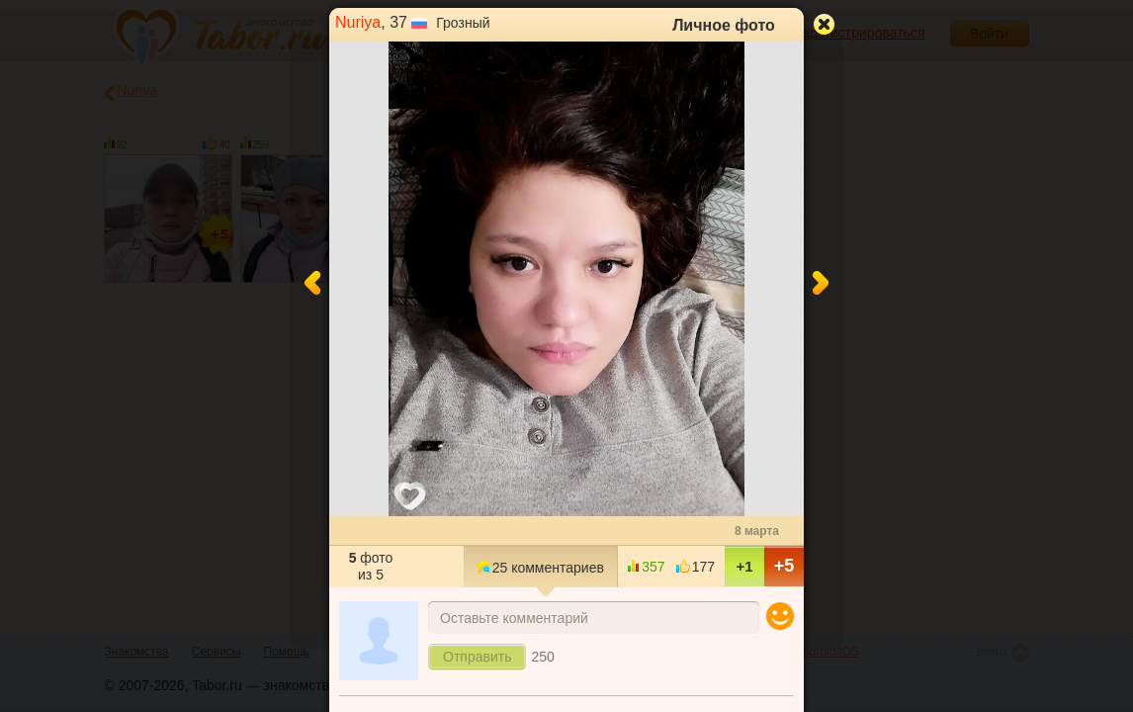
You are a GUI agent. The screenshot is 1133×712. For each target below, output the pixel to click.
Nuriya (358, 22)
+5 (784, 566)
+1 (744, 566)
